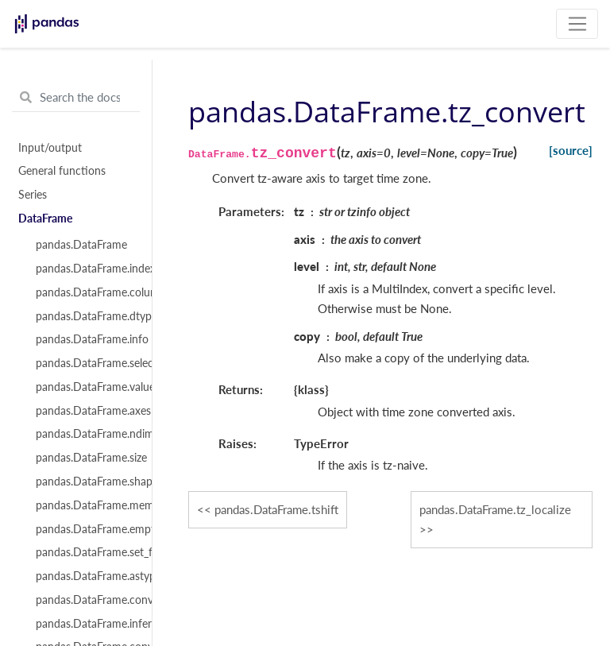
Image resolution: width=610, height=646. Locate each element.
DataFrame (45, 218)
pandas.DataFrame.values (85, 387)
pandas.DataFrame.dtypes (85, 316)
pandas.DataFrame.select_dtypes (85, 363)
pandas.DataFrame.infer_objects (85, 623)
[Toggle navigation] (577, 24)
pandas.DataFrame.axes (85, 410)
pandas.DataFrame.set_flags (85, 552)
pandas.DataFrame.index (85, 268)
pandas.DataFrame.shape (85, 481)
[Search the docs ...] (76, 97)
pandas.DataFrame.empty (85, 529)
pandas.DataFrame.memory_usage (85, 505)
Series (32, 194)
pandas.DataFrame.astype (85, 576)
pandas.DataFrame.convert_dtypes (85, 600)
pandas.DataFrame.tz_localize (495, 509)
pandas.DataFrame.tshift (276, 509)
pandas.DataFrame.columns (85, 292)
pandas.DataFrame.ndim (85, 433)
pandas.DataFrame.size (85, 457)
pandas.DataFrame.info (85, 339)
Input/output (50, 147)
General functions (62, 170)
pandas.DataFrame (81, 244)
